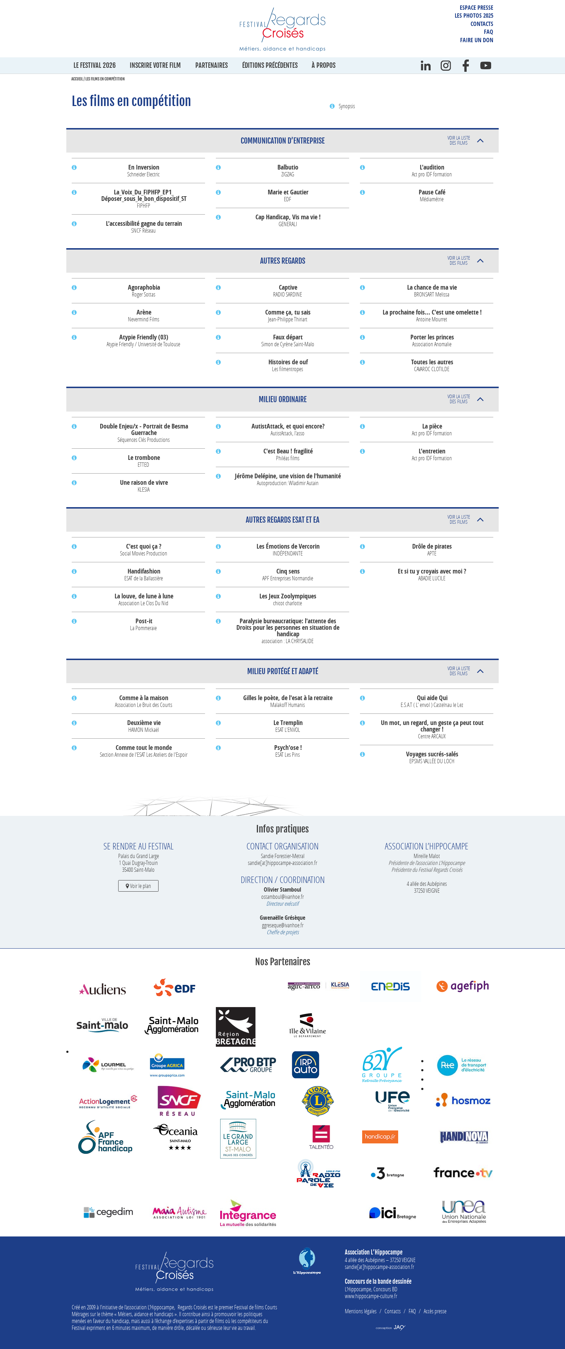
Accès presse (435, 1311)
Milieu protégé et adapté (358, 671)
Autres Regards (365, 260)
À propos (323, 65)
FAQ (488, 32)
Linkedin (426, 65)
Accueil (77, 79)
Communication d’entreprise (355, 140)
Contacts (482, 24)
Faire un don (476, 40)
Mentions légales (361, 1311)
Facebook (466, 65)
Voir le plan (138, 885)
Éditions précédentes (270, 65)
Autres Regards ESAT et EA (358, 519)
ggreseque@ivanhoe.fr (282, 925)
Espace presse (476, 8)
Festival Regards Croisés (282, 29)
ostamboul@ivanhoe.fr (282, 896)
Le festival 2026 (95, 65)
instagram (446, 65)
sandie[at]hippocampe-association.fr (282, 862)
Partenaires (211, 65)
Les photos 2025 (474, 15)
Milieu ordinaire (364, 399)
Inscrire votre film (155, 65)
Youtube (486, 65)
